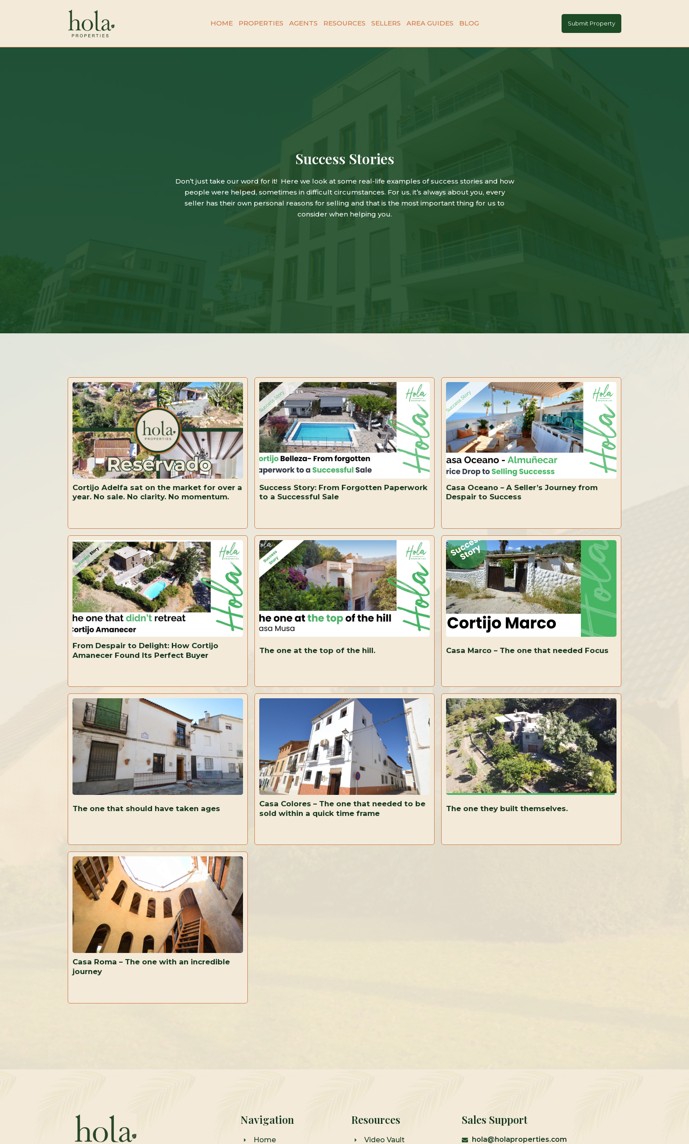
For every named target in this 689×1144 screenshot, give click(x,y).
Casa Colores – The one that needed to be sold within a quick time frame (340, 835)
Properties (261, 23)
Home (221, 23)
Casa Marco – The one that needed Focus (518, 666)
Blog (469, 23)
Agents (303, 23)
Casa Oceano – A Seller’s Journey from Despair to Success (526, 497)
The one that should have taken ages (150, 836)
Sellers (386, 23)
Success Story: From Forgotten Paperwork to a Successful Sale (325, 497)
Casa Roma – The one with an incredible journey (156, 1005)
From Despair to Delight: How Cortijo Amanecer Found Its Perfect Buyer (150, 666)
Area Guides (429, 23)
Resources (344, 23)
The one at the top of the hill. (320, 666)
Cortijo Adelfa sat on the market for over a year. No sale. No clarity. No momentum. (147, 497)
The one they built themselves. (511, 836)
